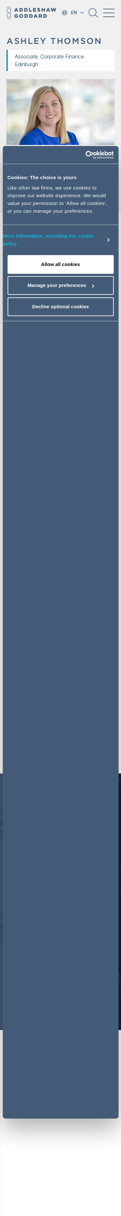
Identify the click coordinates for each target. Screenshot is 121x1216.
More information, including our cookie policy (48, 239)
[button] (93, 15)
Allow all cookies (60, 264)
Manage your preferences (60, 285)
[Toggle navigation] (109, 13)
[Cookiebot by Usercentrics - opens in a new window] (86, 155)
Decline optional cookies (60, 306)
